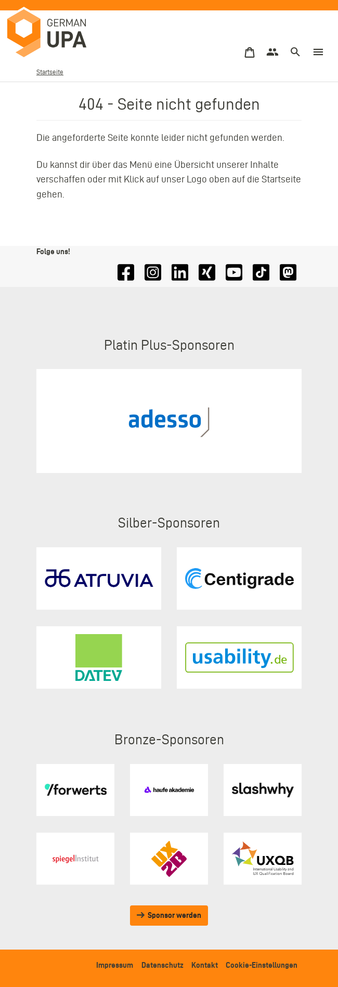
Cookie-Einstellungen (261, 964)
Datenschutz (162, 964)
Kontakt (204, 964)
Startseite (49, 72)
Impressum (114, 964)
